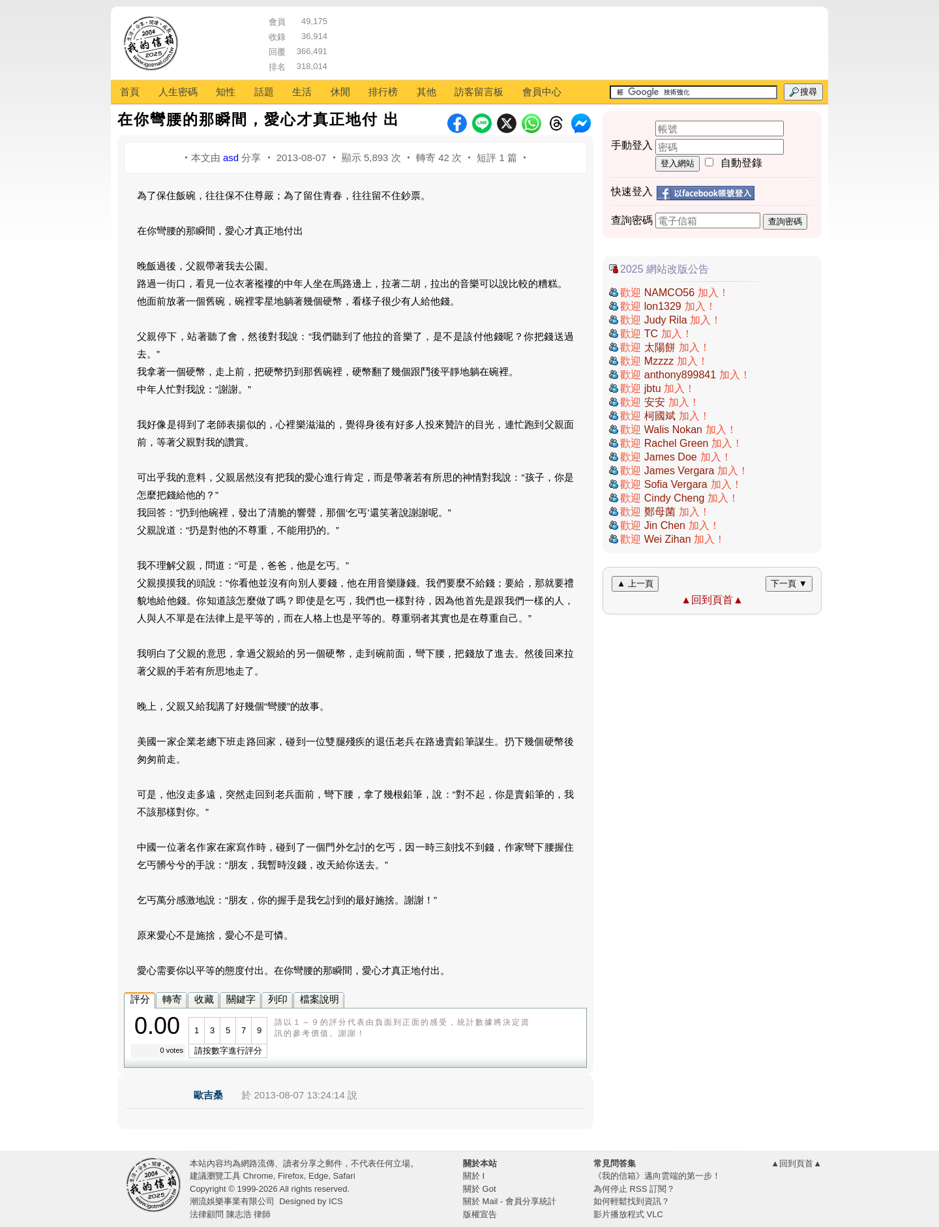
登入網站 (677, 163)
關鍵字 (241, 999)
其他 (426, 91)
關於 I (473, 1176)
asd (231, 157)
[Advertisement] (574, 42)
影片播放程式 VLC (628, 1214)
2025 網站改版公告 (664, 269)
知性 (225, 91)
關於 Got (479, 1189)
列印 (278, 999)
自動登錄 (741, 162)
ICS (336, 1201)
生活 (302, 91)
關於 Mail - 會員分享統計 (509, 1201)
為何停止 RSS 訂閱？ (634, 1189)
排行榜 (383, 91)
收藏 (204, 999)
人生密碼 (178, 91)
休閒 (340, 91)
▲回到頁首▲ (712, 599)
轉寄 (172, 999)
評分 (140, 999)
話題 (264, 91)
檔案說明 (319, 999)
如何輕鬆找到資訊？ (631, 1201)
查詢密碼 (785, 221)
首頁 (130, 91)
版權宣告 (480, 1214)
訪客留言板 (479, 91)
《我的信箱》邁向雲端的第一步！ (657, 1176)
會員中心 (541, 91)
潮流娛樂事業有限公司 (232, 1201)
